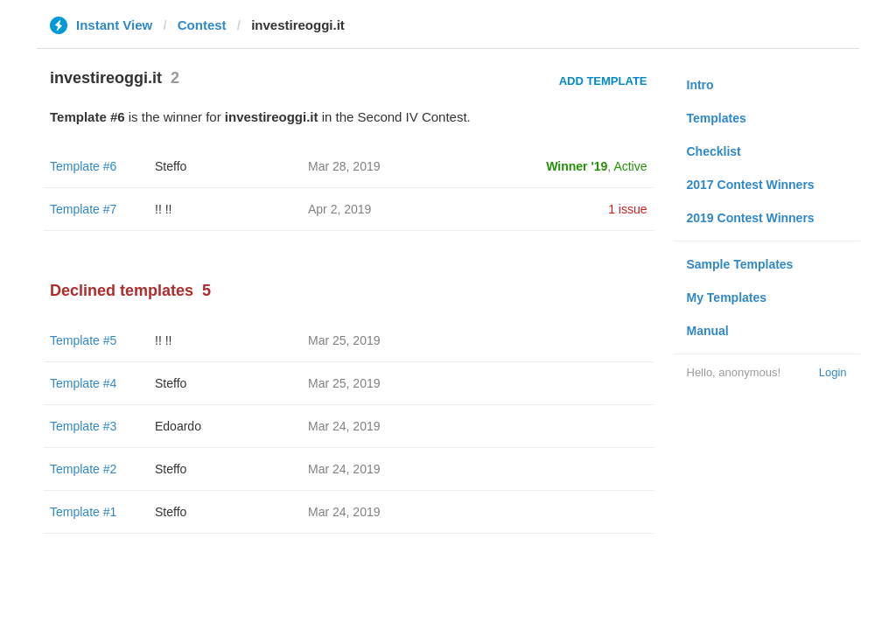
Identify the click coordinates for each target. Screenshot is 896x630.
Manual (708, 331)
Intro (700, 85)
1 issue (627, 209)
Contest (202, 25)
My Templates (727, 297)
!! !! (163, 209)
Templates (716, 118)
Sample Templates (740, 264)
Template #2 (83, 469)
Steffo (170, 166)
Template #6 (83, 166)
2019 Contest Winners (751, 218)
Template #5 (83, 340)
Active (630, 166)
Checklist (714, 151)
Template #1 (83, 512)
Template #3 (83, 426)
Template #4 (83, 383)
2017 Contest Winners (751, 185)
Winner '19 (576, 166)
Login (833, 372)
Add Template (603, 81)
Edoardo (178, 426)
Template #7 (83, 209)
